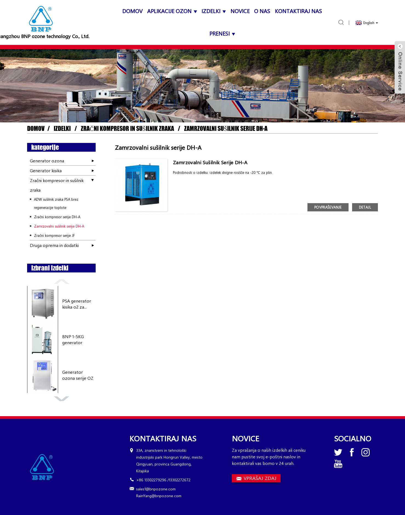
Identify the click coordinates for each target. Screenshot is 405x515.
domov (132, 11)
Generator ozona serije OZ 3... (77, 375)
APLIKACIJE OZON (172, 11)
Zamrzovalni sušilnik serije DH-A (225, 128)
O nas (262, 11)
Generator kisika (46, 170)
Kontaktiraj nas (298, 11)
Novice (240, 11)
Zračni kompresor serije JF (54, 235)
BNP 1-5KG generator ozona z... (73, 339)
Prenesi (222, 33)
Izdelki (213, 11)
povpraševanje (328, 207)
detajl (365, 207)
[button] (198, 116)
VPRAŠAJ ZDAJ (260, 478)
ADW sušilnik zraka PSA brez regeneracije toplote (56, 203)
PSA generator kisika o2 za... (76, 304)
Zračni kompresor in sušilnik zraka (127, 128)
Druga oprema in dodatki (54, 245)
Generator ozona (47, 160)
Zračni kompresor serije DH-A (57, 216)
